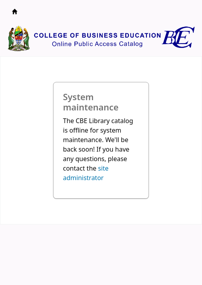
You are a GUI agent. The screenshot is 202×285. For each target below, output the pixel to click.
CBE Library (14, 11)
